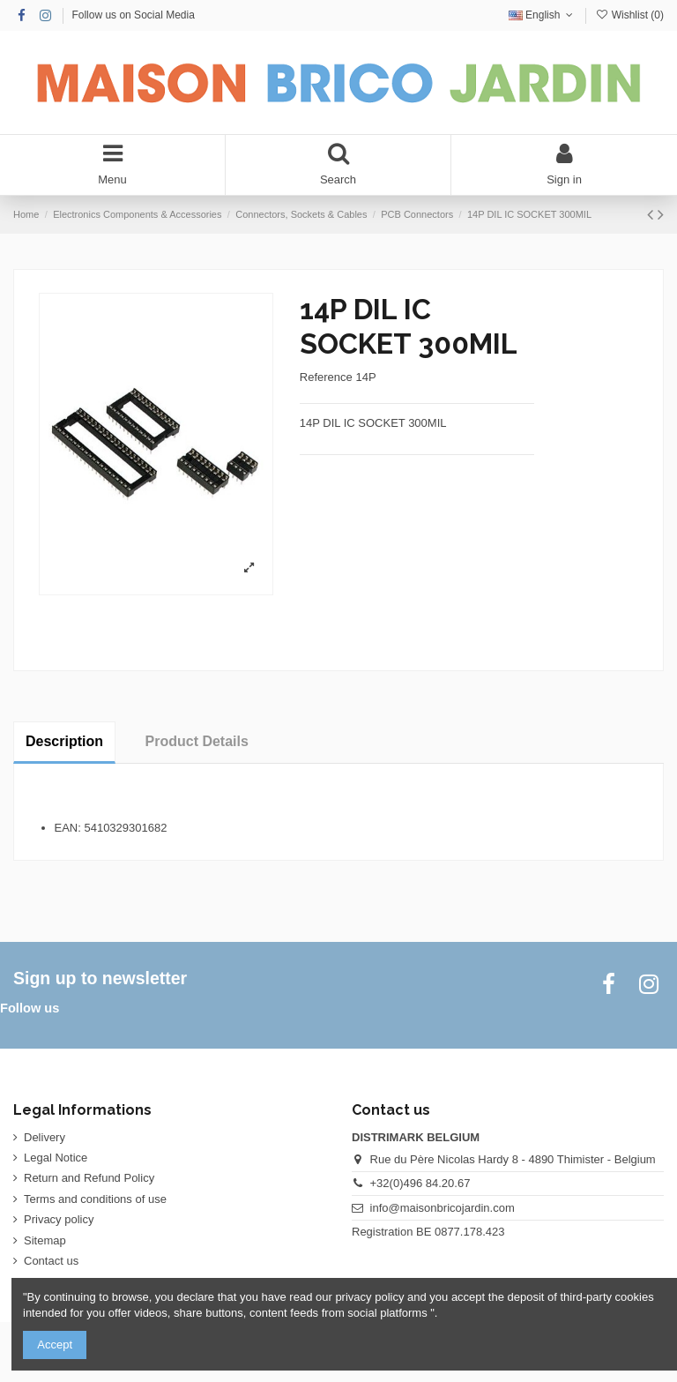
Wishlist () (629, 15)
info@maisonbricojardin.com (442, 1207)
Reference (326, 377)
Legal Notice (55, 1157)
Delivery (44, 1137)
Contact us (51, 1260)
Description (64, 741)
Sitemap (45, 1240)
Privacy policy (58, 1219)
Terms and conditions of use (95, 1199)
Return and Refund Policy (89, 1177)
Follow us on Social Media (132, 15)
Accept (54, 1344)
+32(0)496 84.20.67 (420, 1183)
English (543, 15)
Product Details (197, 741)
